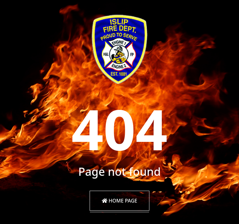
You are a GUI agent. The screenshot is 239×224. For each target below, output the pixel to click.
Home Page (119, 200)
